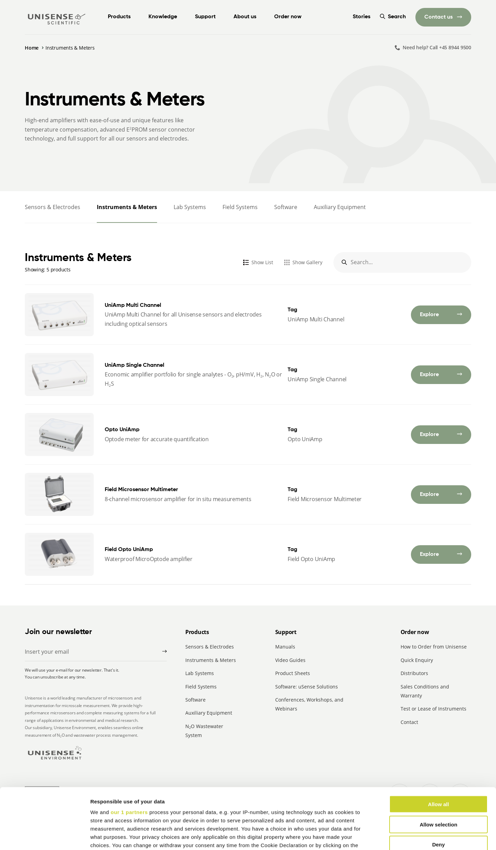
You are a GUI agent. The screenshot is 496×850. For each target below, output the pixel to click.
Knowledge (162, 17)
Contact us (439, 17)
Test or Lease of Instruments (433, 708)
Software (285, 207)
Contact (409, 722)
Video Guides (290, 660)
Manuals (285, 646)
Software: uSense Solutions (306, 686)
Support (205, 17)
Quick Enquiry (417, 660)
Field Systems (240, 207)
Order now (287, 17)
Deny (438, 784)
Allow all (438, 744)
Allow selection (438, 764)
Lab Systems (190, 207)
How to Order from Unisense (434, 646)
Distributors (414, 673)
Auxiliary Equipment (340, 207)
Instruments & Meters (127, 207)
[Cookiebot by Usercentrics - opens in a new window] (44, 836)
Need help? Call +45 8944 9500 (437, 47)
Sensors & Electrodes (52, 207)
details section (330, 809)
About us (245, 17)
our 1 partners (129, 752)
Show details (361, 836)
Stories (361, 17)
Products (119, 17)
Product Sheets (292, 673)
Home (32, 47)
